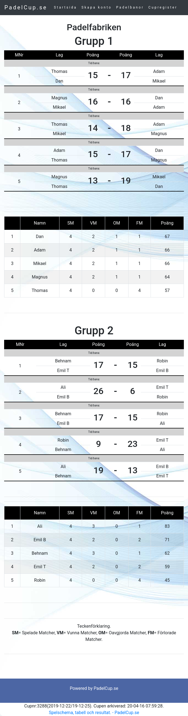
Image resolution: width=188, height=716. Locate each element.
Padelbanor (130, 7)
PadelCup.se (25, 7)
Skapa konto (96, 7)
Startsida (65, 7)
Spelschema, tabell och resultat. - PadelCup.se (94, 712)
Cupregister (163, 7)
